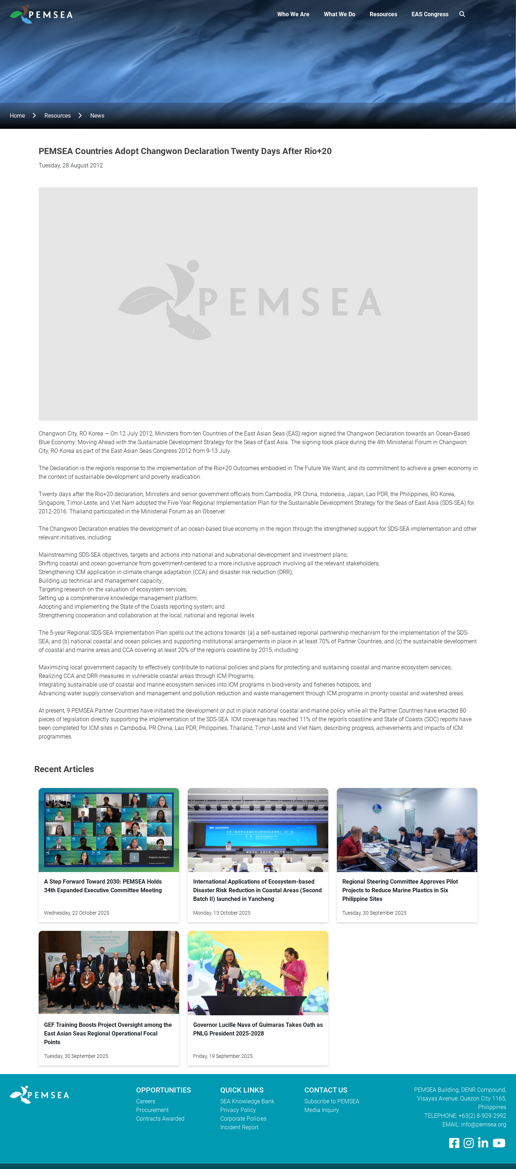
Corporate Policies (243, 1118)
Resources (383, 14)
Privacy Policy (238, 1110)
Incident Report (239, 1127)
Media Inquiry (321, 1110)
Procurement (152, 1110)
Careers (145, 1101)
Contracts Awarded (160, 1118)
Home (17, 115)
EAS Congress (430, 14)
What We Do (339, 14)
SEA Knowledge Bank (247, 1101)
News (97, 115)
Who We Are (293, 14)
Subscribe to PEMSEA (331, 1101)
